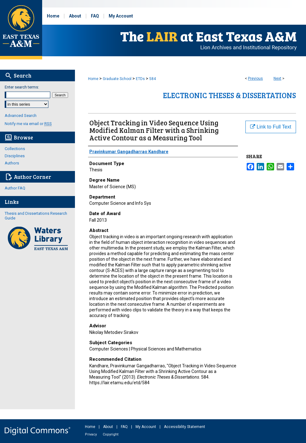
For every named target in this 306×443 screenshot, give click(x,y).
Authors (12, 163)
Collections (15, 148)
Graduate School (117, 79)
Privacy (91, 434)
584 (152, 79)
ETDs (140, 79)
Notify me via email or (28, 123)
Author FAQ (15, 188)
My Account (146, 427)
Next (277, 78)
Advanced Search (21, 115)
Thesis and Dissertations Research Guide (36, 215)
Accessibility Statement (184, 427)
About (108, 427)
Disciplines (15, 156)
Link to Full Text (270, 126)
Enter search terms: (22, 87)
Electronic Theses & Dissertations (229, 95)
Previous (255, 78)
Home (93, 79)
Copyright (110, 434)
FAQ (125, 427)
